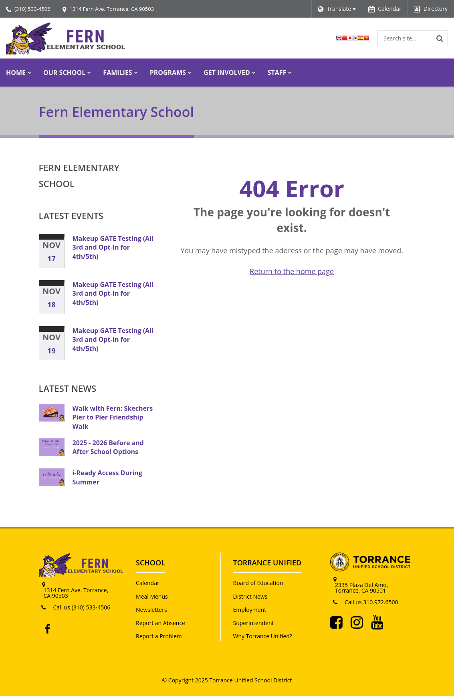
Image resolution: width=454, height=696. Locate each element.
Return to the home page (292, 271)
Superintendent (253, 623)
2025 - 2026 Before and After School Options (108, 447)
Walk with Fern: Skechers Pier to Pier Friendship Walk (113, 417)
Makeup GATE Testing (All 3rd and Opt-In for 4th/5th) (113, 247)
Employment (249, 609)
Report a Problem (159, 636)
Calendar (147, 583)
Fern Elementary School (79, 175)
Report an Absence (160, 623)
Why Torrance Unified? (262, 636)
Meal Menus (152, 596)
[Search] (440, 38)
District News (250, 596)
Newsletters (151, 609)
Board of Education (258, 583)
